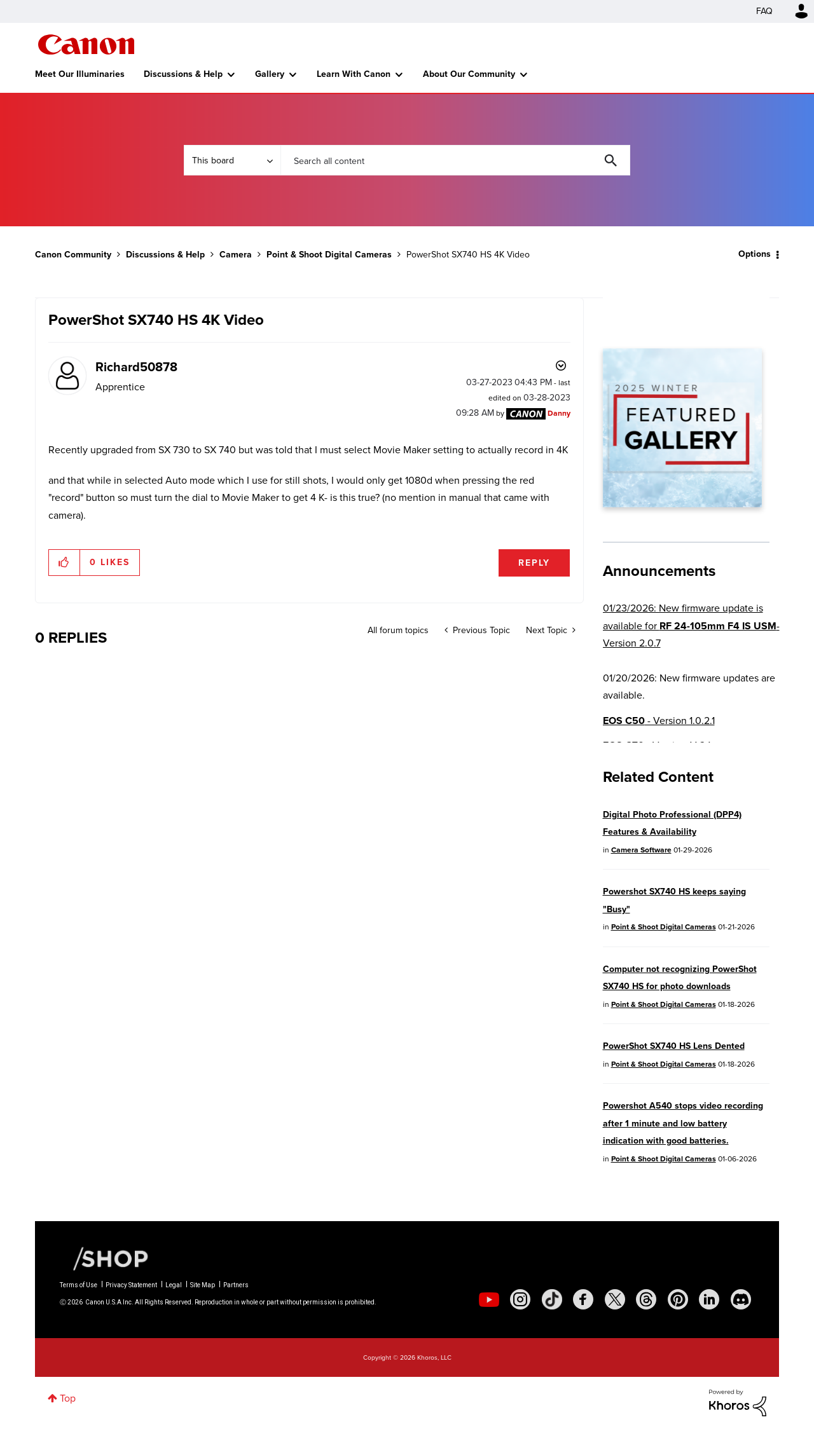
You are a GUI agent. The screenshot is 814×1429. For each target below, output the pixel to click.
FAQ (764, 11)
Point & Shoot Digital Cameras (329, 254)
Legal (173, 1285)
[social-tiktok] (552, 1299)
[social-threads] (646, 1299)
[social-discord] (741, 1299)
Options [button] (754, 254)
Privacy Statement (131, 1285)
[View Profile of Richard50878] (136, 366)
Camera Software (641, 850)
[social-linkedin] (709, 1299)
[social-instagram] (520, 1299)
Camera (235, 254)
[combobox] (455, 160)
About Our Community (469, 74)
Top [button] (68, 1398)
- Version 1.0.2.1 (659, 720)
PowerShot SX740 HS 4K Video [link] (468, 254)
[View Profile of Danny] (559, 413)
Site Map (202, 1285)
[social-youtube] (489, 1299)
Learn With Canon (353, 74)
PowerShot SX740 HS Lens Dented (674, 1046)
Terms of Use (78, 1285)
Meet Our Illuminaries (80, 74)
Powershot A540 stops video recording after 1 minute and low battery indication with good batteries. (683, 1123)
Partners (236, 1285)
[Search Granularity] (232, 160)
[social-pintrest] (678, 1299)
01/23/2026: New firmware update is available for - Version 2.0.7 (691, 625)
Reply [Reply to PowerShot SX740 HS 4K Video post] (534, 563)
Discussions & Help (183, 74)
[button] (64, 562)
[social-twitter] (615, 1299)
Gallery (269, 74)
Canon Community (86, 44)
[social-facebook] (583, 1299)
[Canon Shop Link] (104, 1258)
